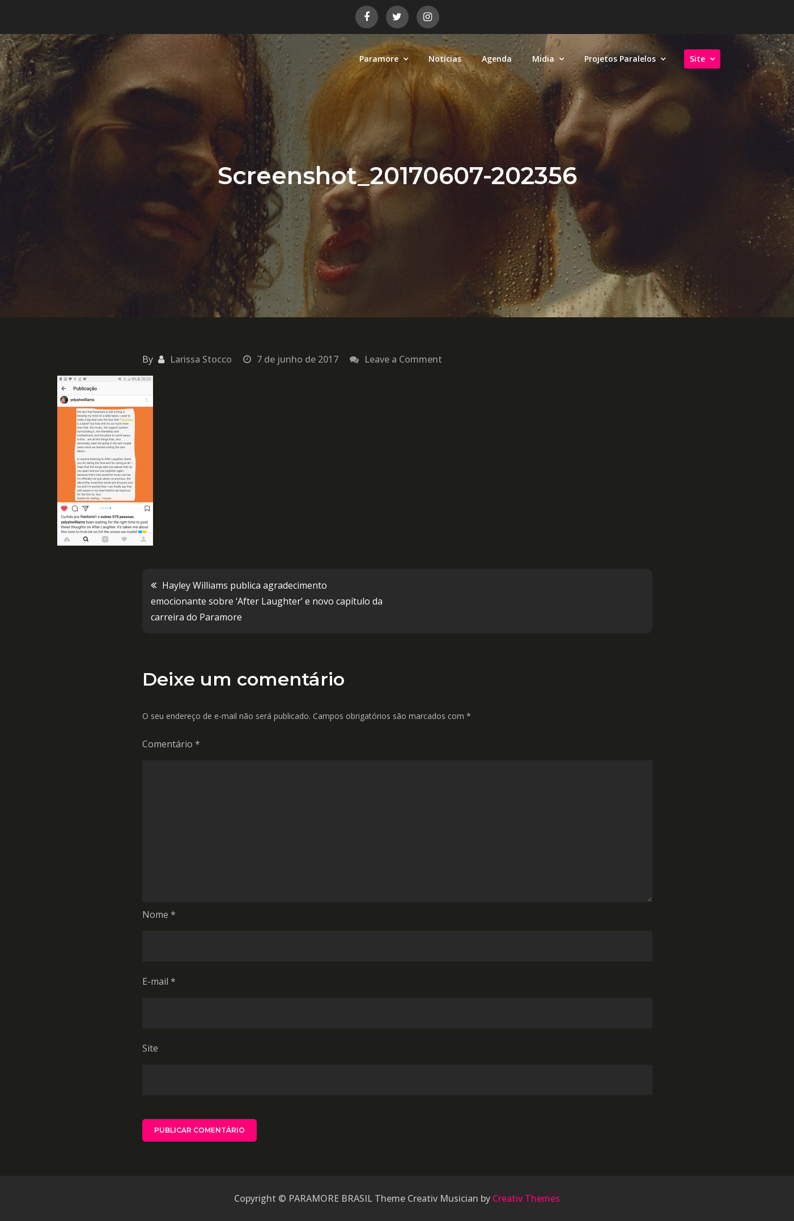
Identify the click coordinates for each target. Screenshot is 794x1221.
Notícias (444, 58)
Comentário (171, 744)
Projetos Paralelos (620, 58)
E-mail (159, 981)
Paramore (378, 58)
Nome (159, 914)
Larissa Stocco (201, 359)
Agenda (497, 58)
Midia (543, 58)
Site (697, 58)
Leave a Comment (403, 359)
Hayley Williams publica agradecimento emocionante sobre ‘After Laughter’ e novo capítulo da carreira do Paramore (267, 601)
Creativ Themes (526, 1198)
